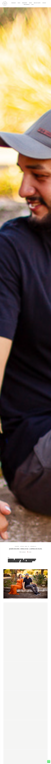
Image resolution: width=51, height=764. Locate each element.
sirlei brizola (23, 560)
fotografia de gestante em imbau (26, 561)
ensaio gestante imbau (19, 559)
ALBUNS (30, 2)
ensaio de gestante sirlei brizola (13, 561)
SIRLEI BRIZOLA (27, 4)
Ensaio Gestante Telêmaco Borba (30, 559)
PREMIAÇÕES (24, 2)
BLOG (33, 4)
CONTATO (44, 2)
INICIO (19, 2)
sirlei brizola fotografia (31, 560)
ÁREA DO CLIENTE (37, 2)
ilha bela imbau (10, 559)
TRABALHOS (13, 2)
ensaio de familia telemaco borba (14, 560)
